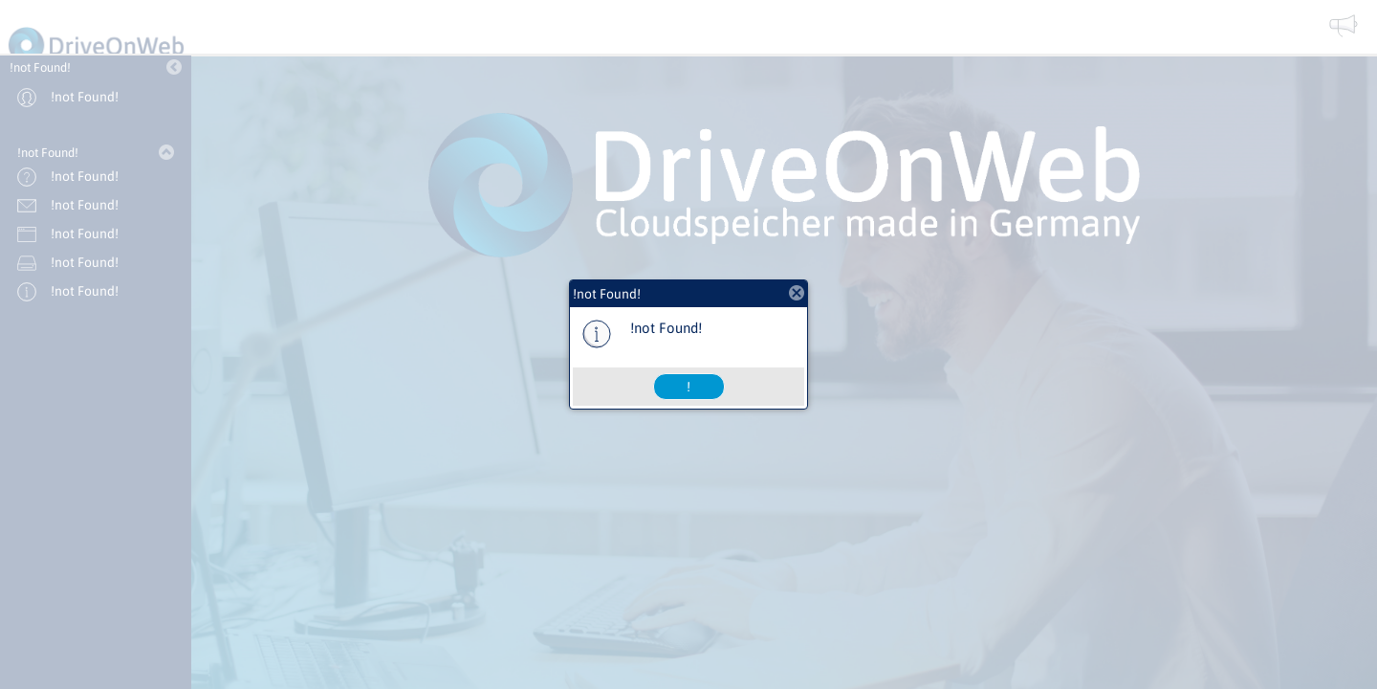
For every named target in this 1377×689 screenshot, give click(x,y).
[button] (689, 386)
